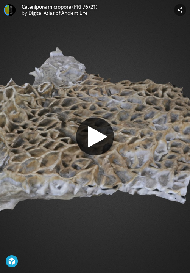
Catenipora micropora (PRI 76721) (59, 6)
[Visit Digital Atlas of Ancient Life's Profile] (10, 10)
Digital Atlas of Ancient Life (57, 12)
